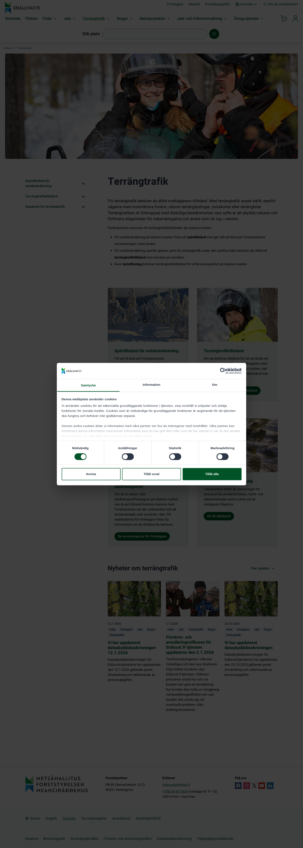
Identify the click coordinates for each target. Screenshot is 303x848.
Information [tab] (151, 385)
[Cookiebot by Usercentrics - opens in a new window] (223, 371)
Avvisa (91, 474)
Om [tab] (214, 385)
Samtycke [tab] (88, 385)
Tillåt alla (212, 474)
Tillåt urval (151, 474)
